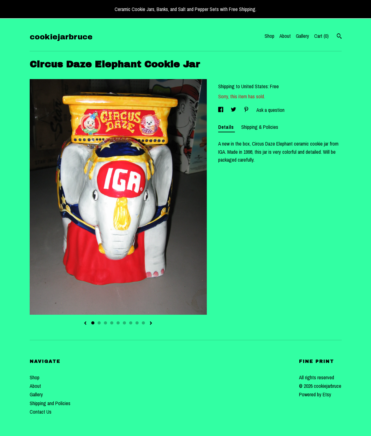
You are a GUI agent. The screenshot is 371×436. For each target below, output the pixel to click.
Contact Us (40, 411)
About (285, 35)
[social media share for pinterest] (247, 109)
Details (226, 126)
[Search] (339, 36)
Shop (269, 35)
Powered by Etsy (315, 394)
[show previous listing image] (85, 323)
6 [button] (124, 322)
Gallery (302, 35)
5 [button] (118, 322)
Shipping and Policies (50, 403)
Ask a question (270, 109)
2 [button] (99, 322)
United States (254, 86)
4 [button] (111, 322)
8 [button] (137, 322)
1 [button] (92, 322)
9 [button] (143, 322)
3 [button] (105, 322)
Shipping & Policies (259, 126)
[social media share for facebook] (221, 109)
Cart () (321, 35)
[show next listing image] (151, 323)
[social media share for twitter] (234, 109)
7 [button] (130, 322)
